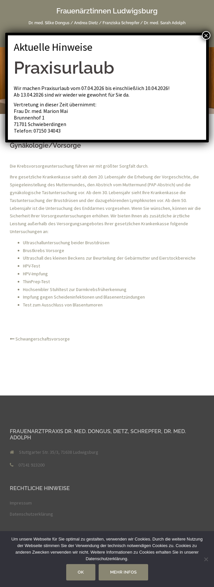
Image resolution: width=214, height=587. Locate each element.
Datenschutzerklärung (31, 514)
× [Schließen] (206, 35)
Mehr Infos (123, 572)
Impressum (21, 503)
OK (81, 572)
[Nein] (206, 559)
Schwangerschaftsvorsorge (42, 339)
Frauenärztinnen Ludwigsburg (107, 11)
